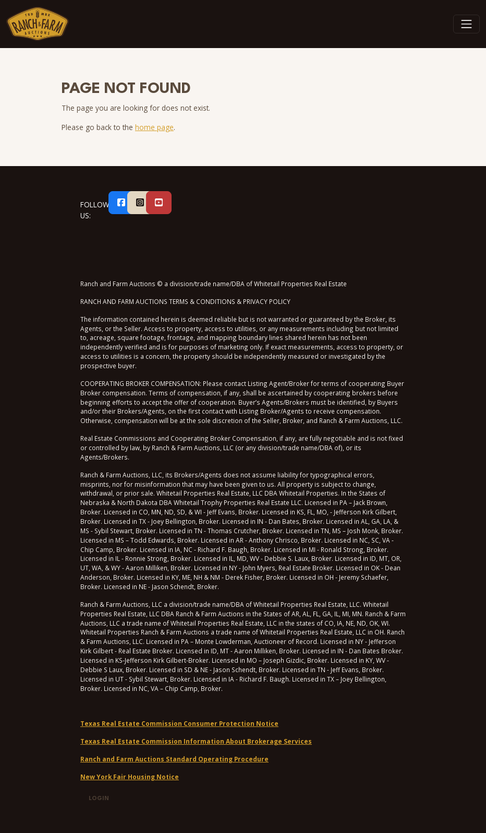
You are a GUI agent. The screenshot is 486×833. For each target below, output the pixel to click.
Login (99, 799)
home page (154, 127)
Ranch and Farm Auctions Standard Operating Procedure (174, 759)
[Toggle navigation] (466, 24)
